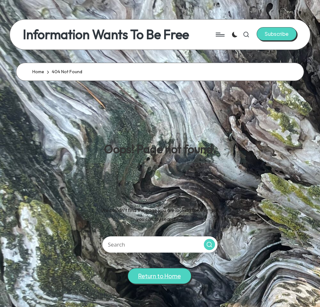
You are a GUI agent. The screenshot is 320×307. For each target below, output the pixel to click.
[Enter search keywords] (160, 244)
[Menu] (220, 34)
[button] (277, 34)
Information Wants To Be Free (106, 35)
